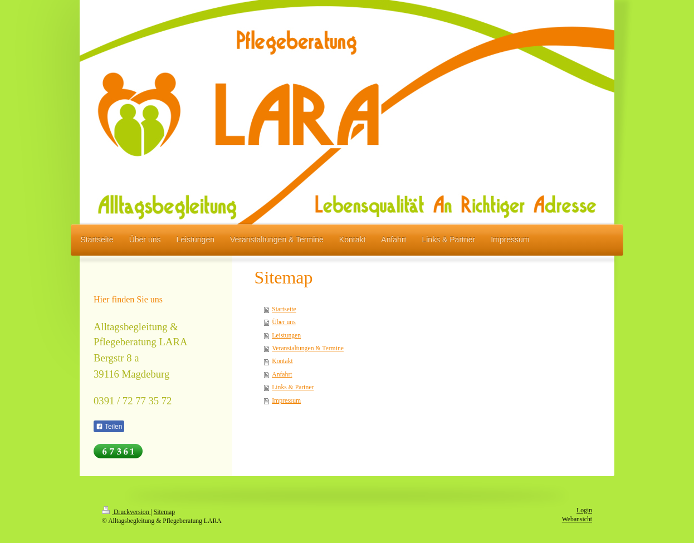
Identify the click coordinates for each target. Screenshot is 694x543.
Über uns (284, 322)
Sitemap (164, 512)
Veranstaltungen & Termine (308, 348)
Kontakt (282, 361)
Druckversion (126, 512)
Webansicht (577, 519)
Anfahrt (282, 374)
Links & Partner (293, 387)
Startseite (284, 309)
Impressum (286, 400)
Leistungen (286, 335)
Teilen (109, 427)
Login (584, 510)
